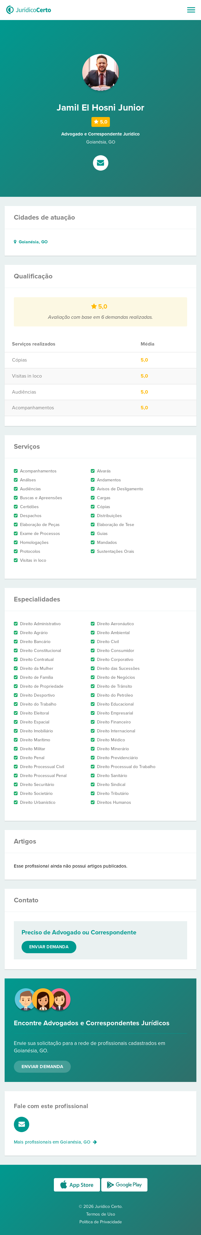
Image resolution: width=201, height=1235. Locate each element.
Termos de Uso (100, 1214)
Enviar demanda (49, 947)
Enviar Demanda (42, 1066)
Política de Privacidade (100, 1222)
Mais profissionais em (55, 1142)
